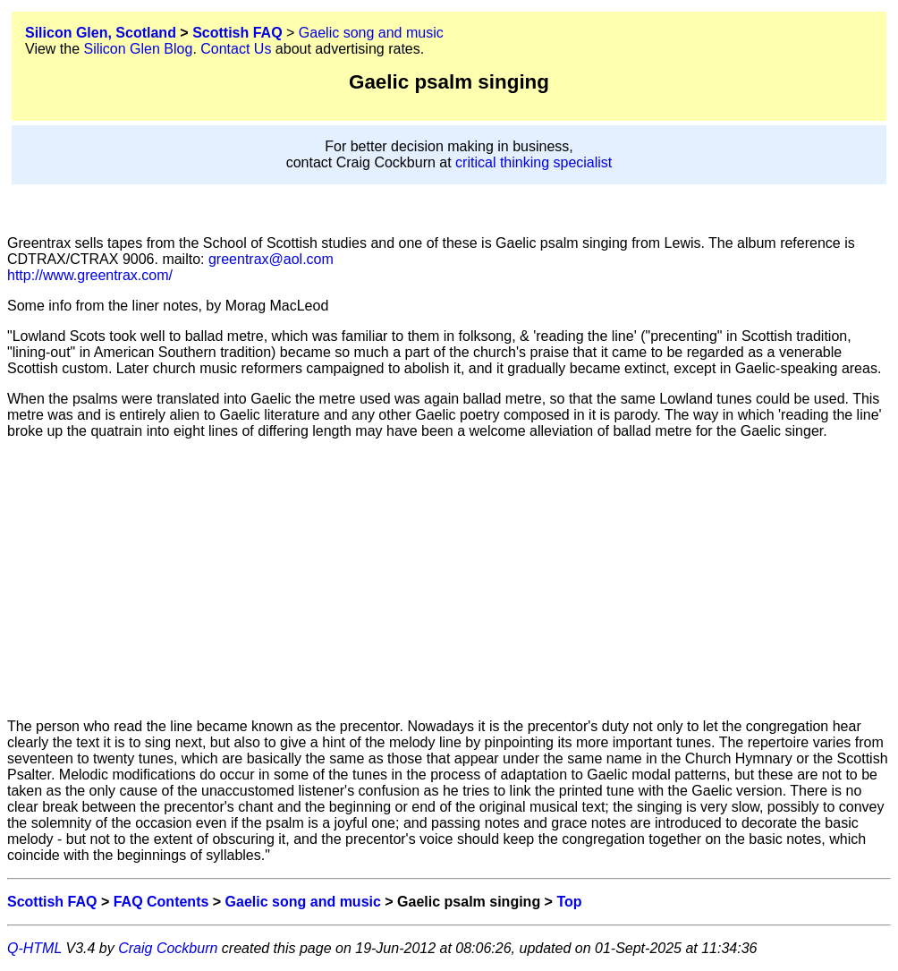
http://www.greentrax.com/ (90, 275)
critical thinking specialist (533, 162)
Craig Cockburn (167, 948)
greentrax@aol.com (269, 259)
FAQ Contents (161, 901)
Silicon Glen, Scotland (100, 32)
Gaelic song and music (371, 32)
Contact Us (235, 48)
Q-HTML (34, 948)
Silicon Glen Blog (138, 48)
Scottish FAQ (237, 32)
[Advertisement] (449, 579)
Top (568, 901)
